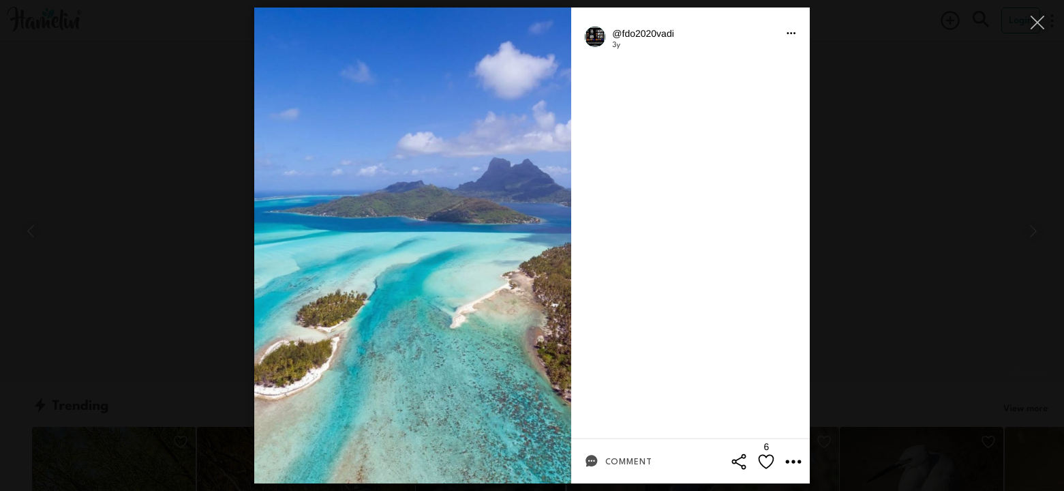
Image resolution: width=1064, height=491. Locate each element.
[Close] (1038, 22)
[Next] (1033, 231)
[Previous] (30, 231)
